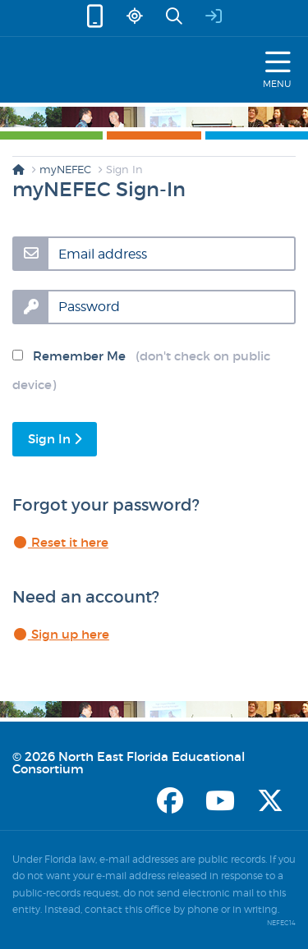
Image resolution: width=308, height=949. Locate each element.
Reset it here (60, 542)
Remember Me (141, 370)
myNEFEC (65, 169)
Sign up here (60, 634)
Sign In (54, 439)
